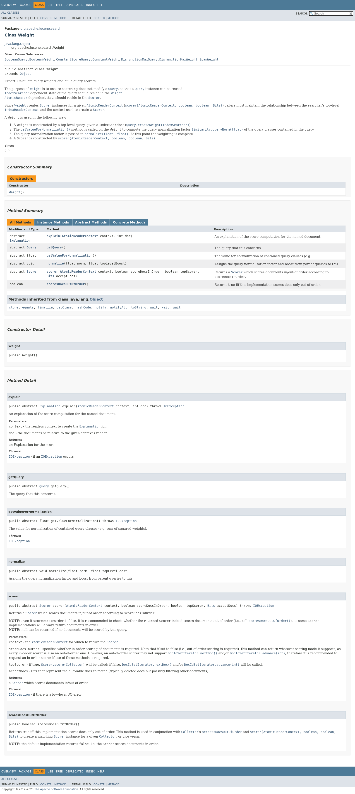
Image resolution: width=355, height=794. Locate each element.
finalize (45, 307)
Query (31, 247)
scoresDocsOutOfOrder (66, 284)
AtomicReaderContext (80, 236)
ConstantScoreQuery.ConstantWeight (87, 59)
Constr (46, 18)
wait (154, 307)
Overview (8, 5)
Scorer (32, 271)
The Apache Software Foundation (56, 789)
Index (90, 5)
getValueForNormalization (69, 255)
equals (28, 307)
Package (25, 5)
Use (50, 5)
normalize (55, 263)
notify (100, 307)
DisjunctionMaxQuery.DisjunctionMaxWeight (159, 59)
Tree (59, 5)
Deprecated (74, 5)
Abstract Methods (91, 222)
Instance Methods (53, 222)
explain (53, 236)
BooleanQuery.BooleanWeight (29, 59)
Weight (14, 192)
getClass (64, 307)
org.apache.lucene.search (40, 28)
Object (25, 73)
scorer (52, 271)
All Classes (10, 12)
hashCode (83, 307)
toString (138, 307)
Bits (50, 276)
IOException (174, 406)
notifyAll (118, 307)
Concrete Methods (129, 222)
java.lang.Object (17, 44)
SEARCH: (302, 13)
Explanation (20, 240)
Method (60, 18)
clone (13, 307)
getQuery (54, 247)
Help (100, 5)
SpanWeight (208, 59)
